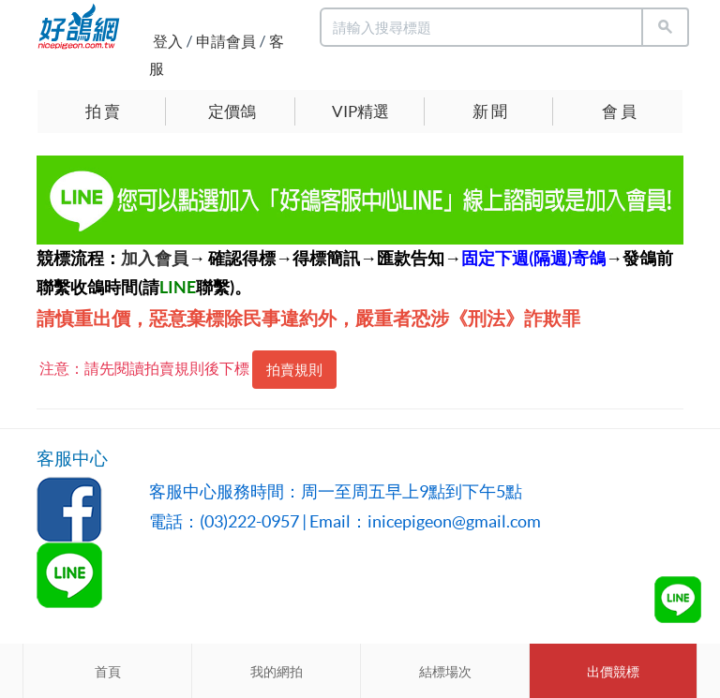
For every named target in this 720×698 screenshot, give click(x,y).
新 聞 (489, 111)
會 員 (619, 111)
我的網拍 (276, 671)
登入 (168, 41)
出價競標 (613, 671)
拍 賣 (102, 111)
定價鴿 (232, 111)
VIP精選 (360, 111)
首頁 (108, 671)
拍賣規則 (294, 370)
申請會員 (226, 41)
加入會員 (154, 258)
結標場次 (445, 671)
